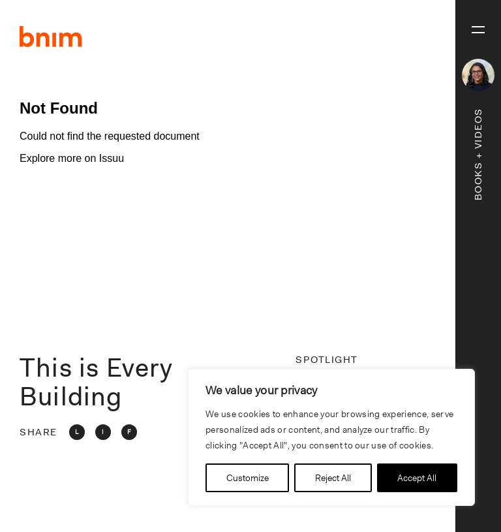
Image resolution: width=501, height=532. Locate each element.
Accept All (416, 478)
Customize (247, 478)
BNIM (51, 36)
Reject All (333, 478)
